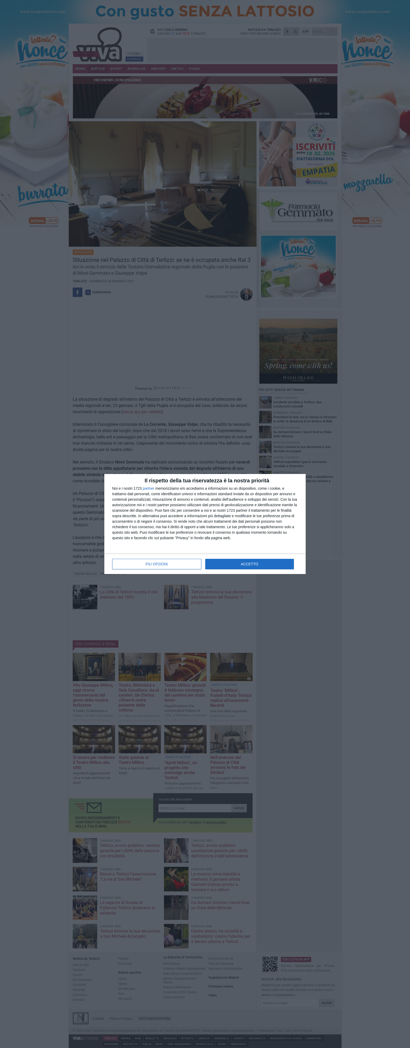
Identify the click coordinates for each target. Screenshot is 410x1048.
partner (148, 488)
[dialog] (205, 524)
